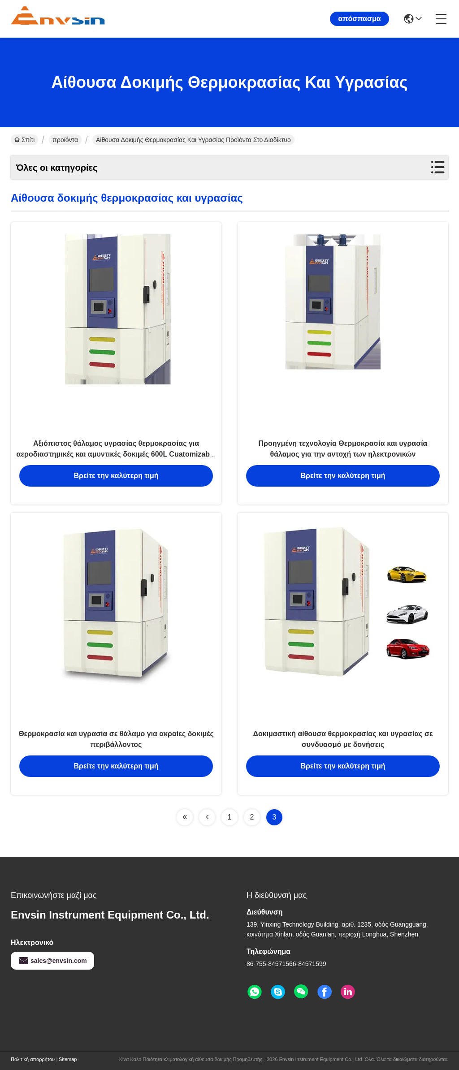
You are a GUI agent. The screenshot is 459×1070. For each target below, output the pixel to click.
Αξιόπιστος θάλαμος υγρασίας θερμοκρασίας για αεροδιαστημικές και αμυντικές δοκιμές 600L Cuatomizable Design (116, 454)
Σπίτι (24, 139)
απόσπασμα (359, 18)
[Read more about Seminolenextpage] (185, 817)
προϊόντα (65, 139)
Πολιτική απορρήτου (33, 1059)
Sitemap (68, 1059)
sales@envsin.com (52, 961)
